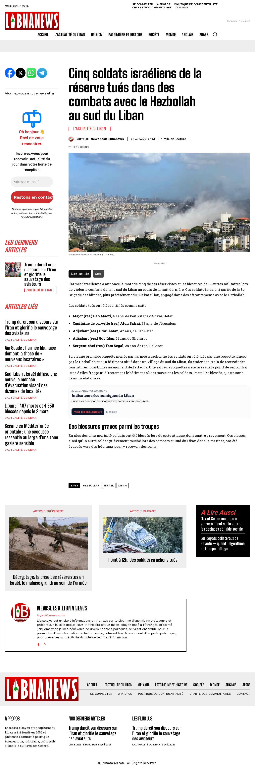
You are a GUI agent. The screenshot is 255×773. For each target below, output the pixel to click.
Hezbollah (91, 485)
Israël (109, 485)
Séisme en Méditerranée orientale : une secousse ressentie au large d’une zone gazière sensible (31, 434)
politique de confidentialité (32, 213)
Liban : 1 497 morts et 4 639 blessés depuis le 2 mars (29, 408)
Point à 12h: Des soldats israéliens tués (143, 560)
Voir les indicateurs (88, 412)
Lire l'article (80, 274)
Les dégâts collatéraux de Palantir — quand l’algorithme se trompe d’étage (223, 543)
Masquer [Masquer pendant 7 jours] (111, 412)
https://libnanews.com (51, 615)
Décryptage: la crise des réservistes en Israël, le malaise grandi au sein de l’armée (48, 580)
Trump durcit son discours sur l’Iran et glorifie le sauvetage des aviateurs (40, 274)
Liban (122, 485)
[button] (215, 34)
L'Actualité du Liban (39, 290)
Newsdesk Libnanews (107, 139)
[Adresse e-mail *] (32, 182)
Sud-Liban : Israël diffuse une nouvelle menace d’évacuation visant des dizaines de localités (31, 382)
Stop (98, 274)
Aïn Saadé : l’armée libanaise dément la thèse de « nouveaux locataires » (30, 353)
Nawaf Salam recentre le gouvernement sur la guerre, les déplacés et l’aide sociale (222, 523)
